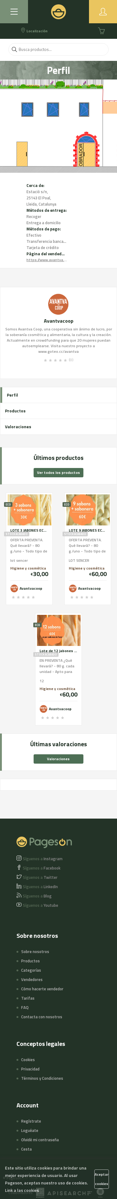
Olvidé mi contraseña (40, 1140)
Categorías (31, 970)
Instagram (43, 859)
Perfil (12, 395)
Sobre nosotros (35, 951)
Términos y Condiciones (42, 1078)
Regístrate (31, 1121)
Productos (15, 410)
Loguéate (29, 1130)
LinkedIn (40, 886)
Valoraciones (18, 426)
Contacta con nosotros (41, 1017)
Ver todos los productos (58, 472)
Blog (37, 896)
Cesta (26, 1149)
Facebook (41, 868)
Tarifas (28, 998)
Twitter (40, 877)
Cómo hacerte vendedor (42, 989)
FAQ (25, 1007)
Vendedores (32, 979)
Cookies (28, 1059)
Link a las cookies (22, 1190)
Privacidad (30, 1069)
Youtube (40, 905)
